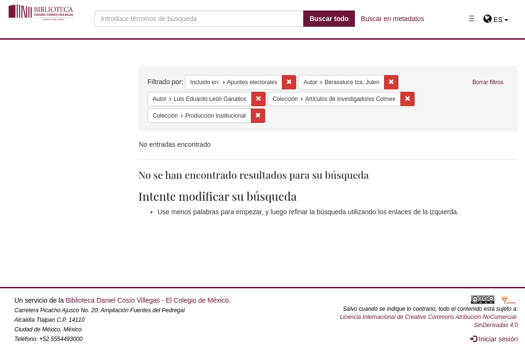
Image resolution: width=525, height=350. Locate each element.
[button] (496, 20)
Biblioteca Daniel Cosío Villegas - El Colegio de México (146, 300)
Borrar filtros (488, 82)
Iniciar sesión (494, 339)
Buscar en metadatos (392, 18)
